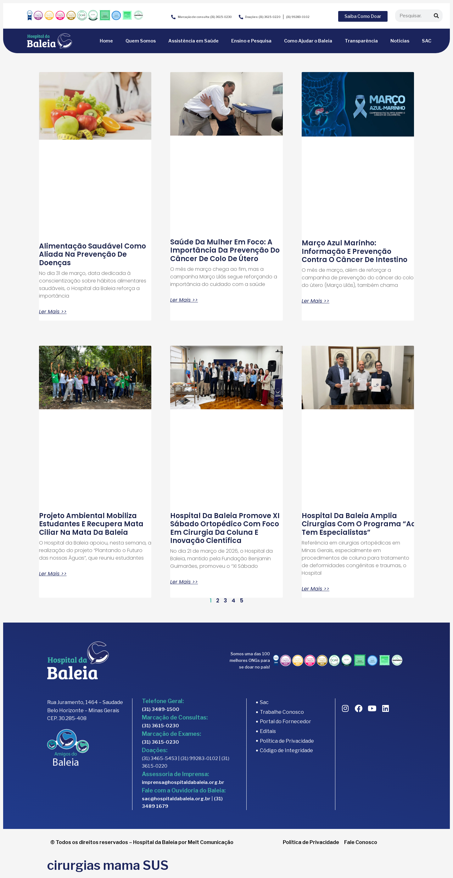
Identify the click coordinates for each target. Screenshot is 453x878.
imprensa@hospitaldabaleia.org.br (183, 782)
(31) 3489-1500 (160, 709)
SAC (426, 41)
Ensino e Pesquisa (251, 41)
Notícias (399, 41)
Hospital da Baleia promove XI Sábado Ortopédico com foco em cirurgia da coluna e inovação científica (225, 528)
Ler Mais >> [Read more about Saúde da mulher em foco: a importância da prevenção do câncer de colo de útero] (184, 300)
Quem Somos (141, 41)
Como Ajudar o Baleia (308, 41)
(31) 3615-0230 (160, 726)
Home (106, 41)
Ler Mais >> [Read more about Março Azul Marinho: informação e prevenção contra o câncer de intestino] (315, 301)
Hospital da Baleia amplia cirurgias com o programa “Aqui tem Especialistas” (362, 524)
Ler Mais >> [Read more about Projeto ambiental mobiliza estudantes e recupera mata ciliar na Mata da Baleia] (53, 573)
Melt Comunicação (210, 842)
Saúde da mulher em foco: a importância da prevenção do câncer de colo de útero (225, 250)
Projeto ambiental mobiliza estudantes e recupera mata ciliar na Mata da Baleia (91, 524)
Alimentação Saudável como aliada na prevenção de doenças (92, 254)
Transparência (361, 41)
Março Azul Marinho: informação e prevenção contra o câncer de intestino (355, 251)
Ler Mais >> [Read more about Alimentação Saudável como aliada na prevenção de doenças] (53, 311)
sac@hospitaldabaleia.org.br (176, 799)
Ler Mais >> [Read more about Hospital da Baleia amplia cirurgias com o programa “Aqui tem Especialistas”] (315, 588)
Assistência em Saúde (193, 41)
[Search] (436, 15)
